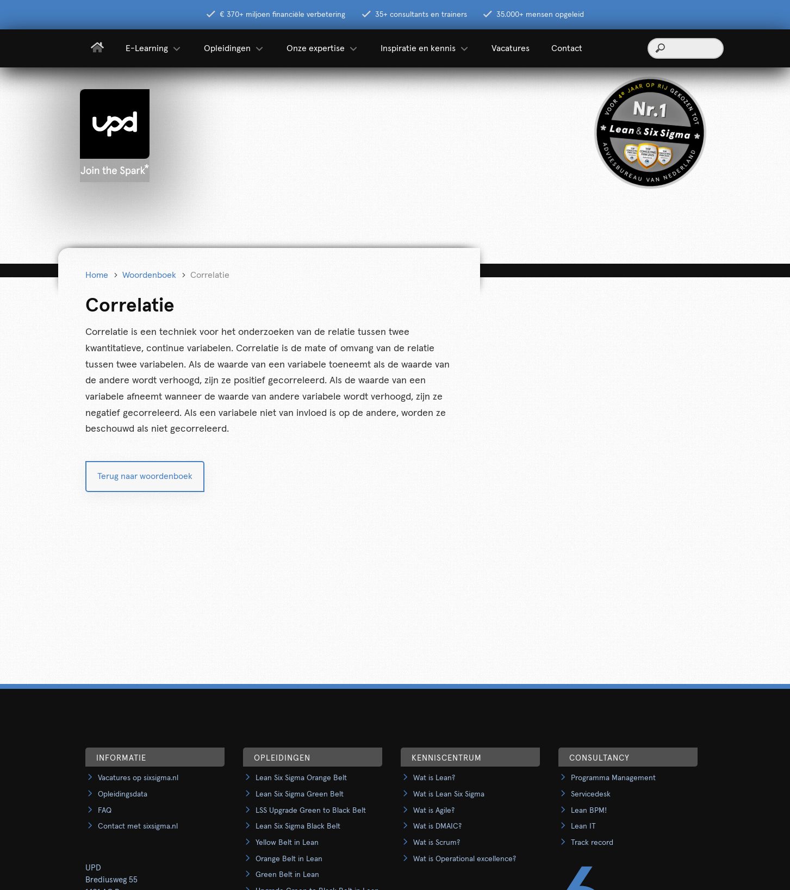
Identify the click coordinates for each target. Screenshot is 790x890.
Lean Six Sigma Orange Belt (301, 778)
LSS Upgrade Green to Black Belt (311, 810)
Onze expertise (323, 48)
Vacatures (511, 48)
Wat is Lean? (434, 778)
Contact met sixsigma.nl (138, 826)
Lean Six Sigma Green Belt (300, 794)
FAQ (104, 810)
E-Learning (154, 48)
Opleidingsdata (122, 794)
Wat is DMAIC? (437, 826)
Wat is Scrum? (436, 843)
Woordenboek (149, 275)
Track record (592, 843)
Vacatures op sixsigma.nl (138, 778)
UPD (93, 868)
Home (96, 275)
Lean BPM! (589, 810)
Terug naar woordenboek (144, 476)
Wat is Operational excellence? (464, 859)
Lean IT (583, 826)
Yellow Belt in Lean (287, 843)
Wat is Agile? (434, 810)
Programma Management (613, 778)
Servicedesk (591, 794)
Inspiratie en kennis (425, 48)
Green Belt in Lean (287, 875)
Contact (566, 48)
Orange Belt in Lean (289, 859)
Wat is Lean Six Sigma (448, 794)
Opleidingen (234, 48)
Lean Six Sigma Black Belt (298, 826)
